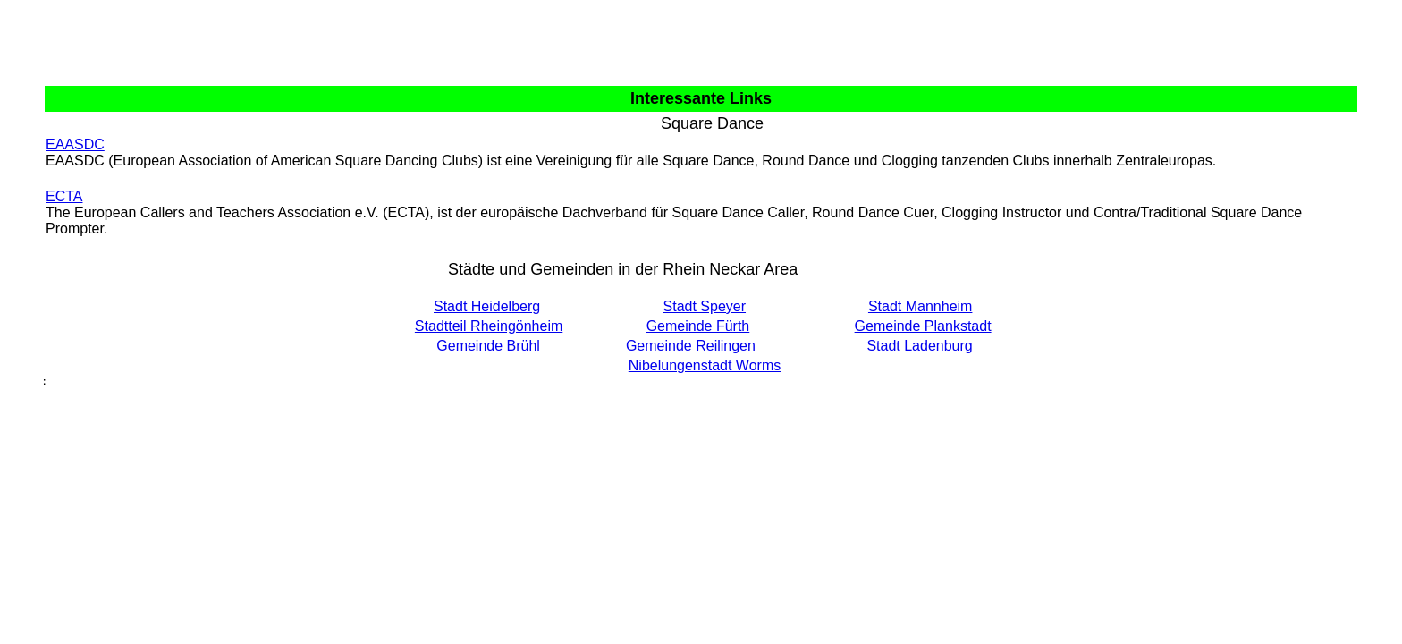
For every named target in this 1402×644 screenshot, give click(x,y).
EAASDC (75, 144)
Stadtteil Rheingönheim (488, 326)
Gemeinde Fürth (698, 326)
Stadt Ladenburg (919, 345)
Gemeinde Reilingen (691, 345)
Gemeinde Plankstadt (923, 326)
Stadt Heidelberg (487, 306)
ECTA (64, 196)
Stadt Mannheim (920, 306)
